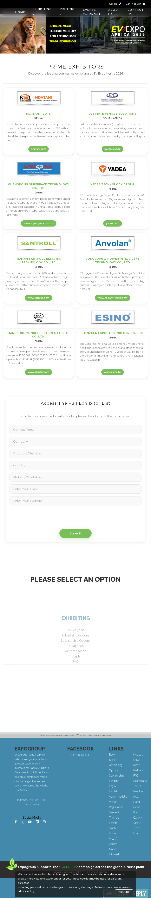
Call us (115, 3)
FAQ (146, 775)
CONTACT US (136, 12)
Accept (124, 892)
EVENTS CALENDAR (92, 12)
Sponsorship (127, 775)
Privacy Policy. (26, 891)
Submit (75, 533)
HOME (20, 12)
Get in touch (135, 3)
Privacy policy (54, 804)
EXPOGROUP (102, 755)
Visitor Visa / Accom (124, 838)
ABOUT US (114, 12)
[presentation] (75, 516)
